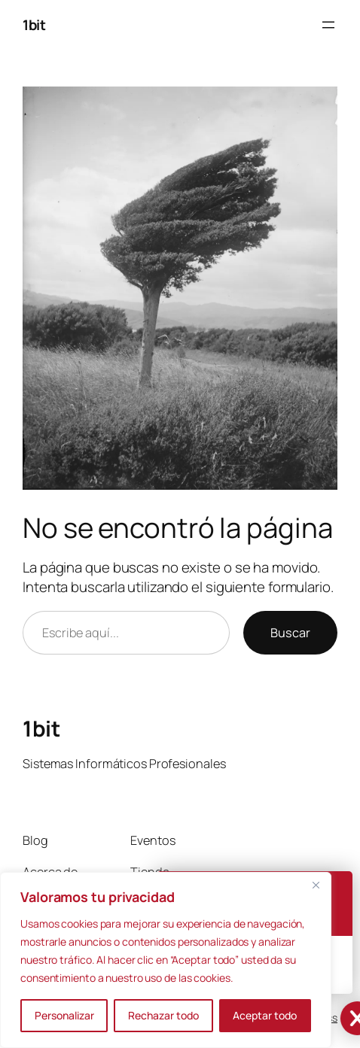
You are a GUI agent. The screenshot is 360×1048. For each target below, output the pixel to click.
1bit (34, 25)
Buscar (290, 632)
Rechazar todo (163, 1015)
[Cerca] (316, 885)
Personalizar (64, 1015)
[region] (165, 960)
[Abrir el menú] (328, 25)
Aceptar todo (265, 1015)
